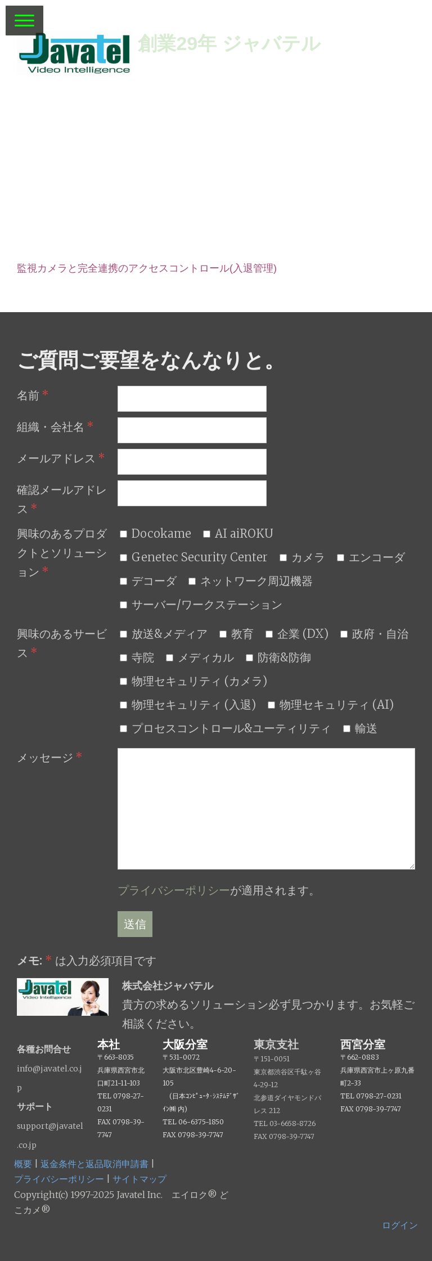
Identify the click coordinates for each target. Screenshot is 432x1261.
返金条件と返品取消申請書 (94, 1163)
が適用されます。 (219, 890)
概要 (23, 1163)
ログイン (400, 1225)
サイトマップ (139, 1179)
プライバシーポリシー (174, 890)
